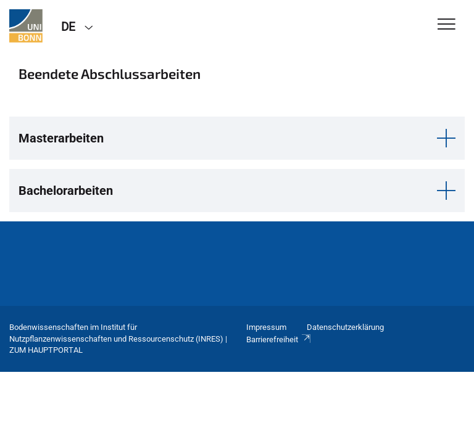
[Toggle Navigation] (446, 25)
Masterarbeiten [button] (61, 138)
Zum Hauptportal (46, 350)
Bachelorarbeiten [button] (66, 190)
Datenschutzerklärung (345, 327)
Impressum (266, 327)
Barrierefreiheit (279, 339)
